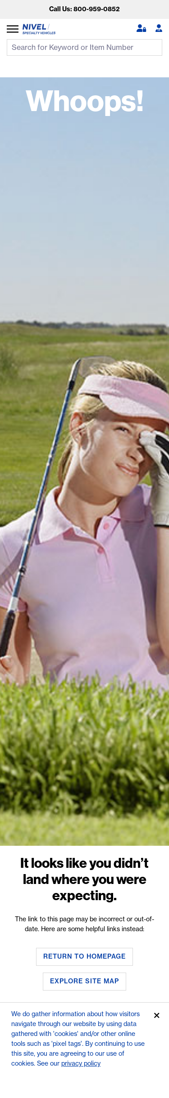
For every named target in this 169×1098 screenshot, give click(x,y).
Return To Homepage (84, 956)
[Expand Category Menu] (12, 29)
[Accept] (157, 1015)
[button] (141, 29)
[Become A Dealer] (158, 29)
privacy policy (80, 1063)
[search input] (84, 47)
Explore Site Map (84, 981)
